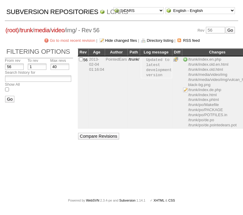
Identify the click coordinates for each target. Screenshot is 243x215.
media (41, 30)
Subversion (127, 200)
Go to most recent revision (72, 40)
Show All (12, 84)
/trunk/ (133, 59)
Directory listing (160, 40)
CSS (171, 200)
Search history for (20, 72)
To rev (33, 60)
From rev (12, 60)
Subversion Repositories (52, 12)
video (58, 30)
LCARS (117, 12)
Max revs (58, 60)
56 (85, 60)
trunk (26, 30)
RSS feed (191, 40)
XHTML (159, 200)
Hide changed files (121, 40)
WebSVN (92, 200)
